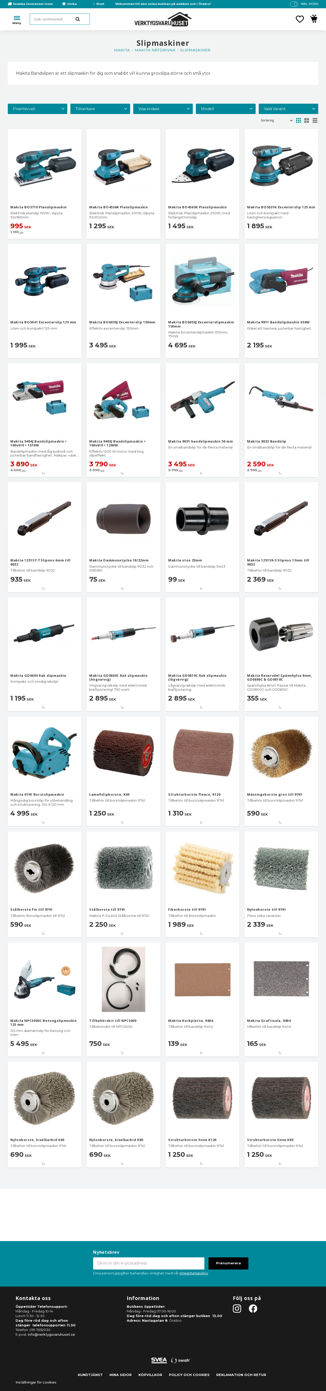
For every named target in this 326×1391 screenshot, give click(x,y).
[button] (300, 19)
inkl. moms (309, 4)
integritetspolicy (194, 1273)
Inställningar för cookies (36, 1382)
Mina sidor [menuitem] (120, 1375)
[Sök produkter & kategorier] (60, 19)
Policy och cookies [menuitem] (189, 1375)
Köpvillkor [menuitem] (150, 1375)
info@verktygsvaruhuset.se (51, 1334)
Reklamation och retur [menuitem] (241, 1375)
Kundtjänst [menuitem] (90, 1375)
